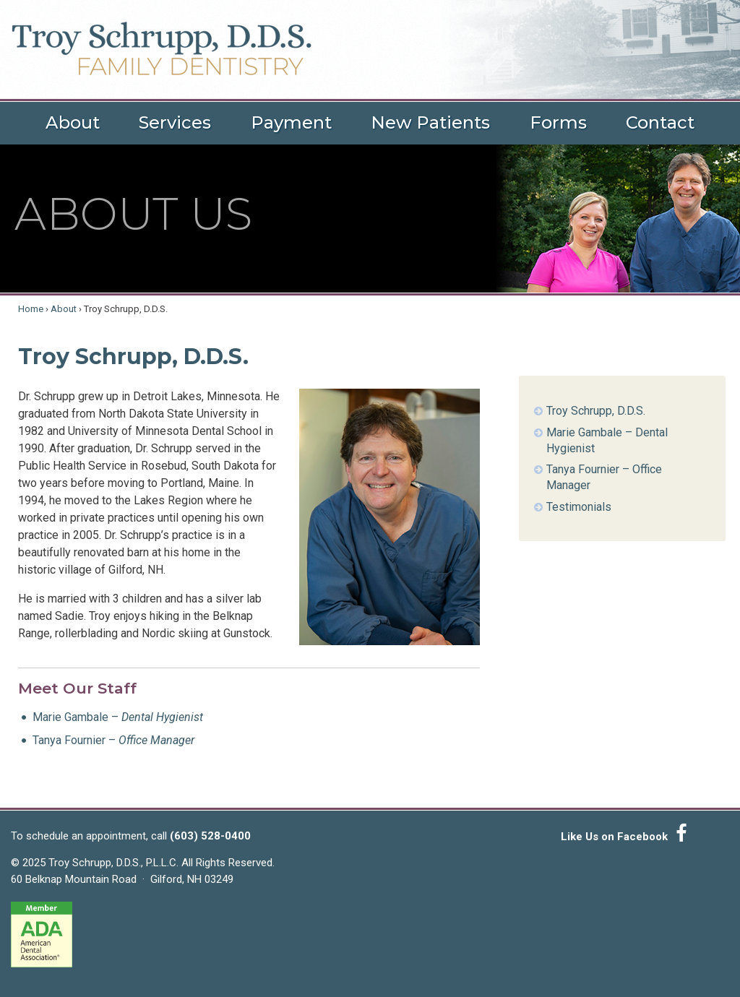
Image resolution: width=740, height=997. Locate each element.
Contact (660, 122)
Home (30, 308)
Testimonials (578, 507)
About (73, 122)
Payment (291, 122)
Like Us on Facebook (626, 834)
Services (175, 122)
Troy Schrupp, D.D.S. (595, 411)
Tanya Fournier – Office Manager (604, 477)
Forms (558, 122)
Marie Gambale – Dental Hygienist (607, 440)
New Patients (430, 122)
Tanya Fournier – (113, 740)
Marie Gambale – (118, 717)
